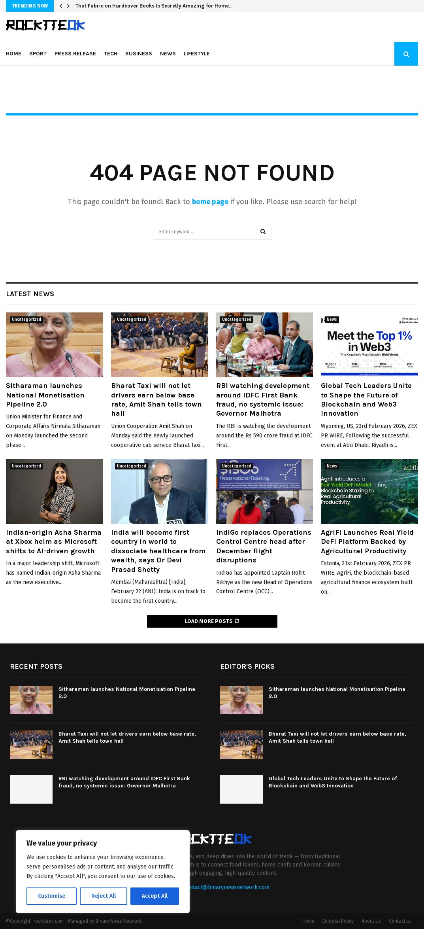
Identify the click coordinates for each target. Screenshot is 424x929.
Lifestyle (197, 53)
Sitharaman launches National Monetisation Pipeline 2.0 (45, 395)
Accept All (155, 896)
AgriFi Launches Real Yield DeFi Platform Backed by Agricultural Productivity (367, 541)
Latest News (30, 293)
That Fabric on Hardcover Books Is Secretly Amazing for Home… (153, 6)
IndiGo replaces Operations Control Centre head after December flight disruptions (263, 546)
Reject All (103, 896)
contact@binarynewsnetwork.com (226, 887)
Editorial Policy (338, 921)
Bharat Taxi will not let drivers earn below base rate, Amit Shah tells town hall (156, 399)
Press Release (75, 53)
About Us (371, 921)
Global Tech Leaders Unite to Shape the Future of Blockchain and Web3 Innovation (366, 399)
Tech (110, 53)
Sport (38, 53)
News (168, 53)
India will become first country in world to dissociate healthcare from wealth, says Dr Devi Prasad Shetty (158, 551)
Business (138, 53)
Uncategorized (26, 319)
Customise (51, 896)
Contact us (400, 921)
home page (210, 201)
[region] (103, 871)
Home (13, 53)
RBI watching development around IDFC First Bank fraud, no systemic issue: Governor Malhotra (262, 399)
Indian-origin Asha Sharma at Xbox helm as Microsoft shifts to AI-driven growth (54, 541)
